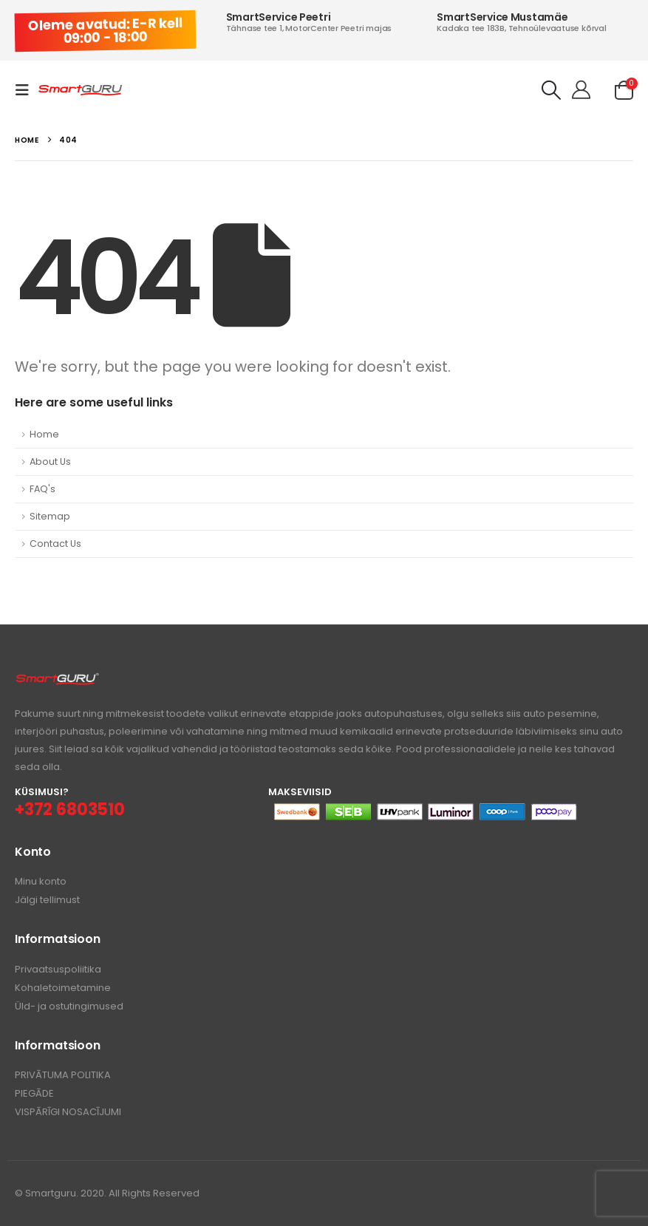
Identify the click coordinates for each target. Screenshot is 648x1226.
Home (44, 434)
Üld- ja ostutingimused (69, 1006)
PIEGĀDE (34, 1093)
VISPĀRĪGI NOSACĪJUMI (68, 1112)
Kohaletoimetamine (63, 988)
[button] (26, 90)
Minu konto (40, 881)
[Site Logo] (80, 90)
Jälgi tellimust (47, 900)
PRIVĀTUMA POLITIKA (63, 1075)
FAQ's (42, 489)
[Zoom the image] (57, 680)
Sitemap (50, 516)
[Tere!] (581, 90)
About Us (50, 461)
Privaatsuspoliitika (58, 969)
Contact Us (55, 543)
